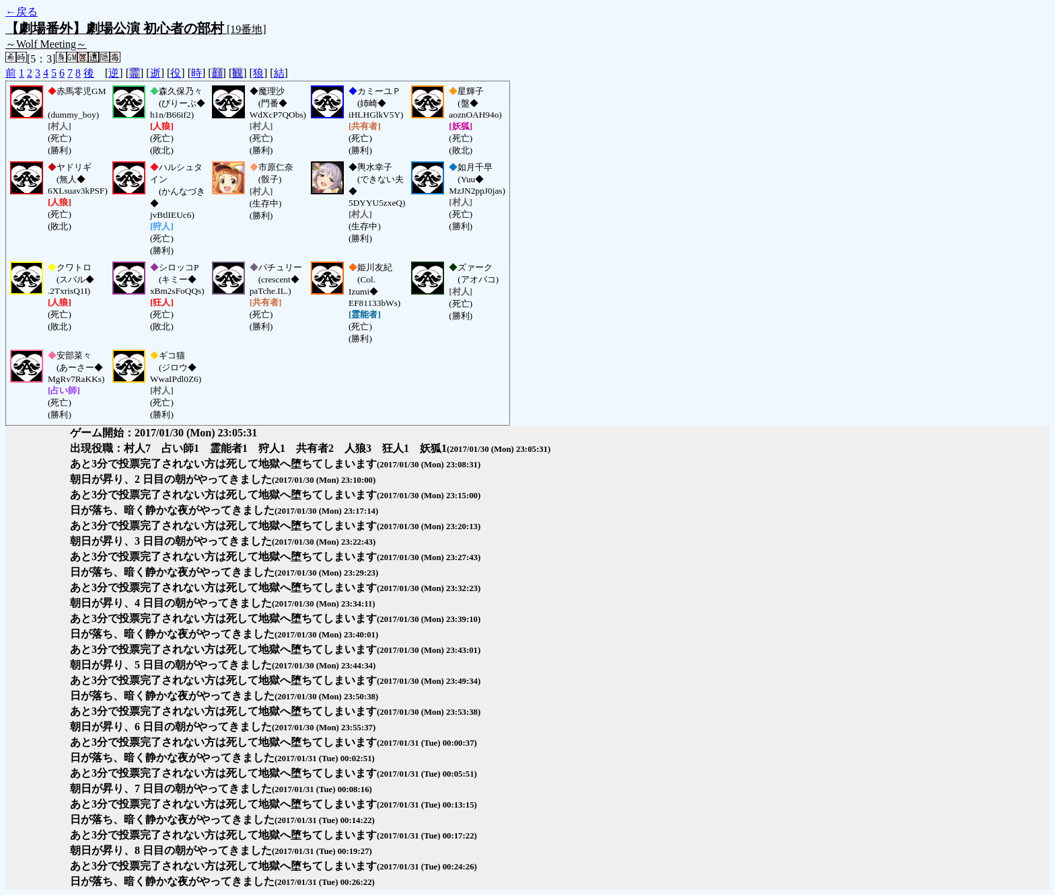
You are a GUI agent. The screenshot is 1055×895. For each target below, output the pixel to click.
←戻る (21, 11)
